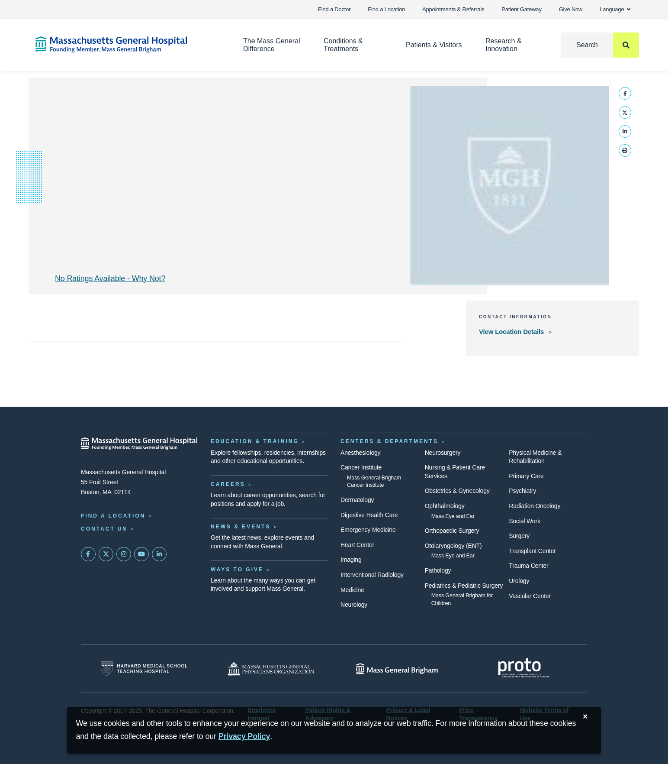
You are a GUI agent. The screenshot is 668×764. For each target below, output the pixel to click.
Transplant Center (532, 550)
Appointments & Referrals (453, 9)
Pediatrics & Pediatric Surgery (464, 585)
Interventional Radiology (372, 574)
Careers (228, 484)
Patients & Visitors (434, 45)
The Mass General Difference (271, 44)
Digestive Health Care (369, 514)
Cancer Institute (361, 467)
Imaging (351, 559)
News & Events (240, 527)
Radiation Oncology (534, 505)
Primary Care (526, 476)
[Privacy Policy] (244, 736)
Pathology (438, 570)
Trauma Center (528, 565)
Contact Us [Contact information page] (104, 529)
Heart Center (357, 544)
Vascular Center (530, 595)
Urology (519, 580)
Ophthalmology (445, 505)
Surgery (519, 535)
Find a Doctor (334, 9)
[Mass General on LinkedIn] (159, 554)
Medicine (352, 589)
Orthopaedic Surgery (452, 530)
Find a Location (386, 9)
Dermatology (357, 499)
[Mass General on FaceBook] (88, 554)
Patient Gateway (521, 9)
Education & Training (255, 441)
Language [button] (615, 9)
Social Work (524, 521)
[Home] (126, 44)
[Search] (600, 45)
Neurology (353, 604)
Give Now (571, 9)
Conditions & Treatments (343, 44)
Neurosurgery (443, 452)
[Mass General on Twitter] (106, 554)
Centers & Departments (389, 441)
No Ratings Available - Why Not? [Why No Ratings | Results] (110, 278)
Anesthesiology (360, 452)
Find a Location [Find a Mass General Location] (113, 516)
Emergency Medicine (367, 529)
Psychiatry (522, 490)
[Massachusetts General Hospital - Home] (139, 443)
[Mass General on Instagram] (123, 554)
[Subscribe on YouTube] (141, 554)
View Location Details (512, 331)
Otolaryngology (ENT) (453, 545)
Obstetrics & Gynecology (457, 490)
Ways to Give (237, 570)
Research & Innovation (503, 44)
